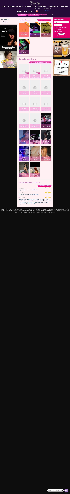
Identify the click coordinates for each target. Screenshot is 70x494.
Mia (24, 51)
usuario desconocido (24, 33)
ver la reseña (35, 190)
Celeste (35, 92)
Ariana (35, 75)
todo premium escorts (44, 20)
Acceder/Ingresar (33, 14)
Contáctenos (64, 6)
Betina (24, 174)
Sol (35, 34)
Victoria (24, 92)
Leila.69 (46, 34)
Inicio (3, 6)
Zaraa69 (35, 174)
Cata (46, 108)
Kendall (46, 92)
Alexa (35, 141)
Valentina (24, 125)
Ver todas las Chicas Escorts (15, 6)
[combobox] (61, 22)
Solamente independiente (58, 30)
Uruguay (5, 22)
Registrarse (22, 14)
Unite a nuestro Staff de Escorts (8, 47)
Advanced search (61, 36)
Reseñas (19, 11)
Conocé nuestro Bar (53, 6)
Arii (24, 75)
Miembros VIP (42, 6)
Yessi (35, 125)
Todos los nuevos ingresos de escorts (40, 62)
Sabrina (35, 157)
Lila (24, 141)
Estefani (35, 108)
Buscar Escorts (28, 11)
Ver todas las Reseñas (44, 185)
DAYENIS (46, 141)
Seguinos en (37, 10)
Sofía (46, 157)
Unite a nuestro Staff (30, 6)
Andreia (46, 75)
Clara (24, 157)
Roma (24, 108)
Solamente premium (60, 27)
